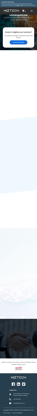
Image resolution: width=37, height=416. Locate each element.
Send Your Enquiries (18, 42)
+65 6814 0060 (17, 399)
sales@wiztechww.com (19, 403)
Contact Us (12, 390)
